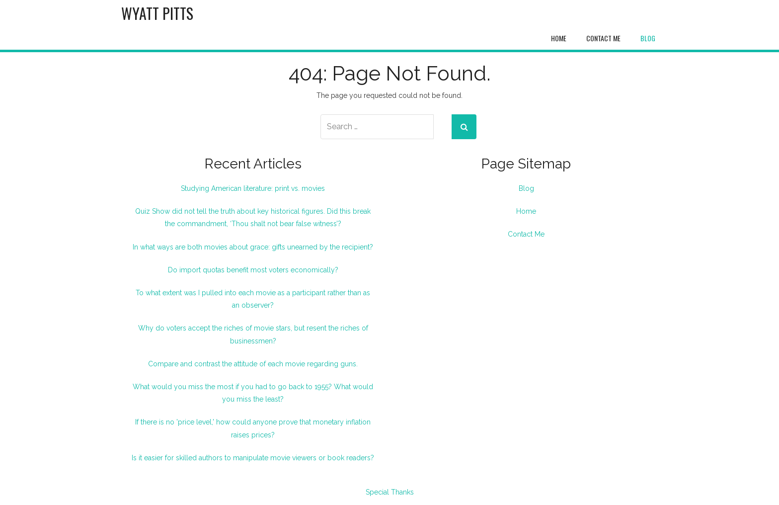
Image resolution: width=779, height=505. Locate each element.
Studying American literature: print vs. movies (253, 188)
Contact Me (603, 38)
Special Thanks (390, 492)
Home (558, 38)
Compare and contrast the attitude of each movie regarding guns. (253, 364)
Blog (647, 38)
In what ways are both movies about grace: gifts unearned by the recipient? (253, 247)
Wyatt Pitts (157, 13)
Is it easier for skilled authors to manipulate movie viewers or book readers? (253, 458)
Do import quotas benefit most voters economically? (253, 270)
